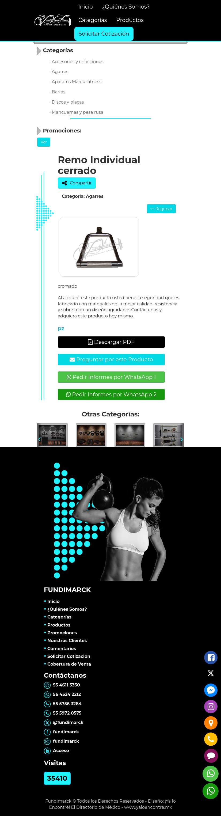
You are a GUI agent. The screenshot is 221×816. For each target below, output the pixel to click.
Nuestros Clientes (65, 640)
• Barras (57, 91)
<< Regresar (161, 208)
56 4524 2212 (62, 694)
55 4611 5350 (62, 685)
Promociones (60, 632)
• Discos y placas (66, 102)
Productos (130, 20)
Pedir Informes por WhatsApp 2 (111, 394)
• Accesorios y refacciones (76, 61)
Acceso (56, 750)
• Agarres (58, 71)
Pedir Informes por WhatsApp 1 (111, 377)
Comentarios (60, 648)
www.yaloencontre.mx (148, 807)
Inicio (85, 6)
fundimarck (61, 731)
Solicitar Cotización (104, 34)
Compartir (77, 183)
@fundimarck (63, 722)
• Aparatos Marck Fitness (75, 81)
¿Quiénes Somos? (126, 6)
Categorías (92, 20)
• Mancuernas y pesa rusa (76, 112)
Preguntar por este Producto (111, 359)
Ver (44, 142)
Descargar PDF (111, 342)
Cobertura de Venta (67, 664)
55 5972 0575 (62, 713)
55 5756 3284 (63, 703)
